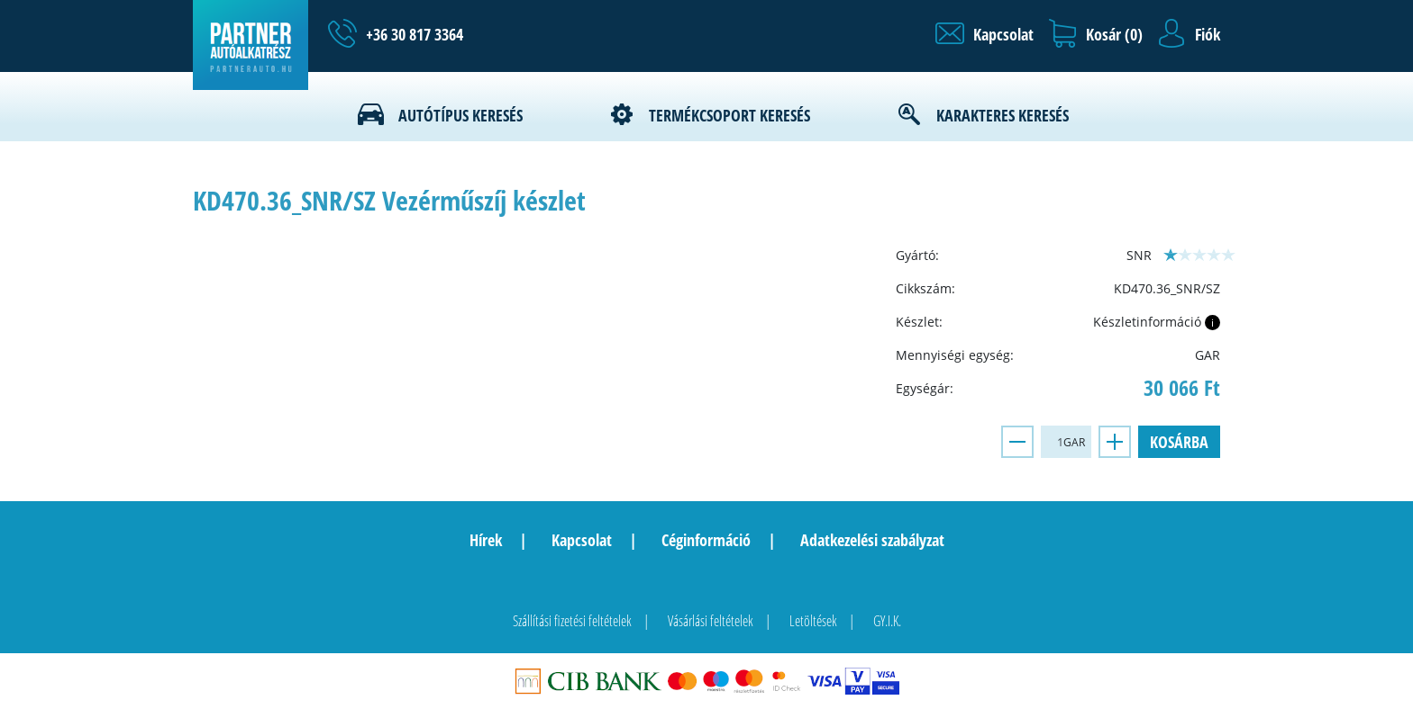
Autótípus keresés (460, 115)
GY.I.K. (887, 621)
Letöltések (813, 621)
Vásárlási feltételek (710, 621)
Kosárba (1179, 442)
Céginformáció (706, 540)
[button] (984, 34)
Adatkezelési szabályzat (872, 540)
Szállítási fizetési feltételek (572, 621)
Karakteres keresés (1002, 115)
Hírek (485, 540)
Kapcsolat (582, 540)
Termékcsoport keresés (729, 115)
